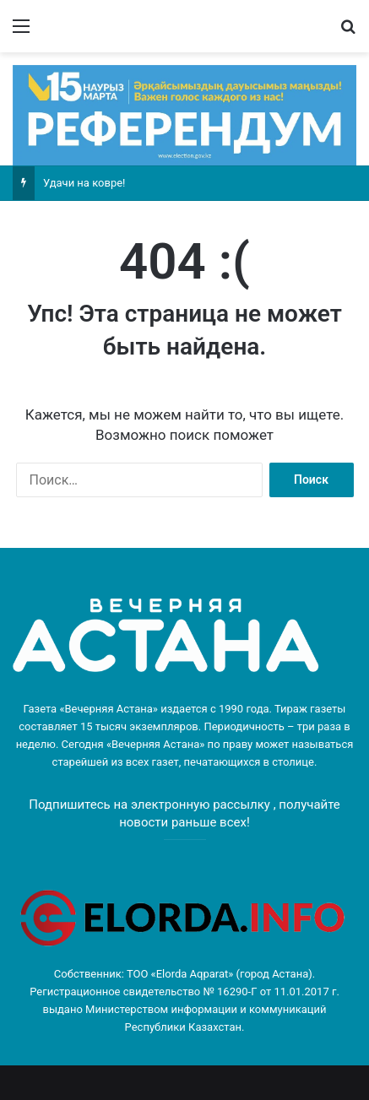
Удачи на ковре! (84, 182)
